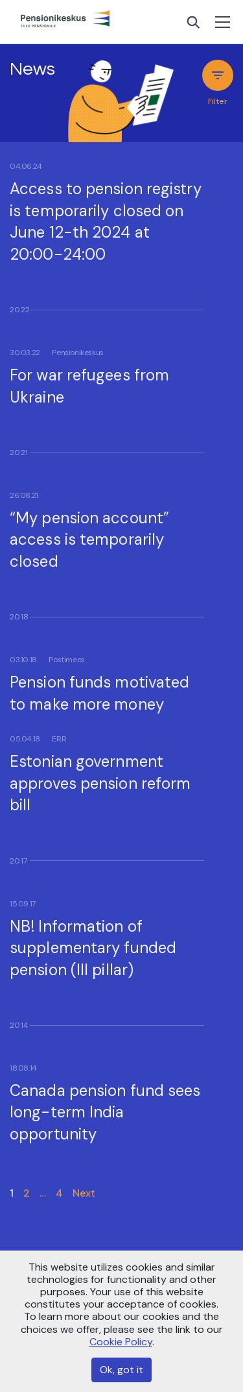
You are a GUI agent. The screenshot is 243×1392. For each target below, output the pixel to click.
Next (84, 1193)
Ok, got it (121, 1369)
